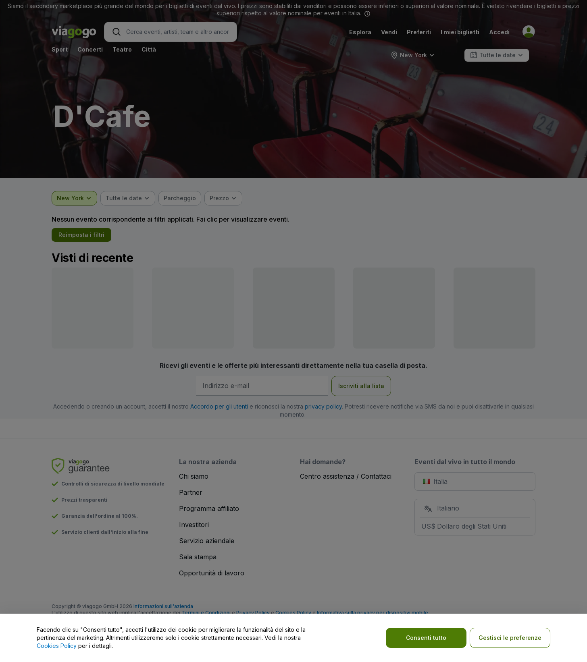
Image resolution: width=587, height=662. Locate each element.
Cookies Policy (57, 645)
